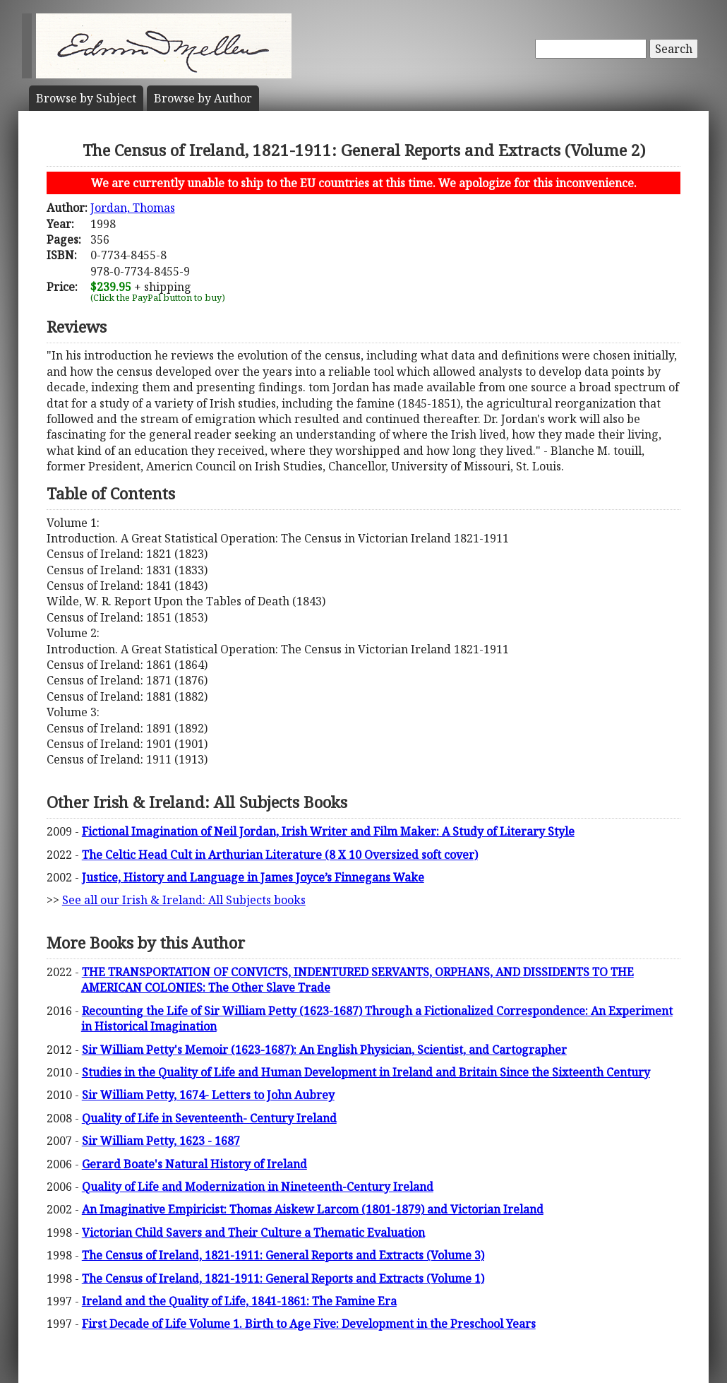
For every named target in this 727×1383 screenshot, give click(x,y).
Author (203, 98)
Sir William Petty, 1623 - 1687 (161, 1140)
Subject (86, 98)
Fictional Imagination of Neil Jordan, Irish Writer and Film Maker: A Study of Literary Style (328, 831)
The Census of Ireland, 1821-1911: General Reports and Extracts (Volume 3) (283, 1255)
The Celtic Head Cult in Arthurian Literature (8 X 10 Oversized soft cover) (280, 854)
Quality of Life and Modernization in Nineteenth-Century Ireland (257, 1186)
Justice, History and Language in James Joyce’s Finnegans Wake (253, 877)
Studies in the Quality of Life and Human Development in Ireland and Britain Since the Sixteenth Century (366, 1072)
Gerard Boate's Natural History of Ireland (194, 1164)
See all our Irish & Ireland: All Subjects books (184, 900)
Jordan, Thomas (132, 207)
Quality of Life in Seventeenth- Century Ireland (209, 1118)
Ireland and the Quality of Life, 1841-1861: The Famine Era (239, 1301)
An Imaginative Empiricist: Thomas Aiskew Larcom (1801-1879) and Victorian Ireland (312, 1209)
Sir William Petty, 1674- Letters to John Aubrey (208, 1095)
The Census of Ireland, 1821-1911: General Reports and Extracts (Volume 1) (283, 1278)
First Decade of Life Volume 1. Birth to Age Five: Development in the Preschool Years (309, 1323)
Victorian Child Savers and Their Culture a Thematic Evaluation (253, 1232)
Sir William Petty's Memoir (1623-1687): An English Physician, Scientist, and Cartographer (324, 1049)
